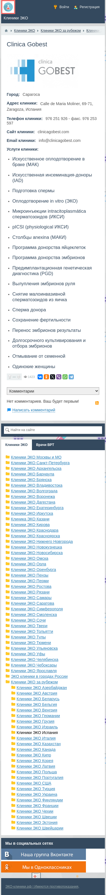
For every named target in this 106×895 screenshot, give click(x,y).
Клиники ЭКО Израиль (37, 727)
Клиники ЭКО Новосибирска (37, 552)
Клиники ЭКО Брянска (31, 479)
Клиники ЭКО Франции (38, 805)
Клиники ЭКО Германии (38, 715)
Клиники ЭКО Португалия (40, 777)
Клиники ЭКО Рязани (30, 592)
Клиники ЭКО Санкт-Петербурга (40, 463)
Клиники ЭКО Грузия (36, 721)
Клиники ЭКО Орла (28, 564)
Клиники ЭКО (16, 445)
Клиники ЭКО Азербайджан (42, 687)
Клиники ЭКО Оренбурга (33, 569)
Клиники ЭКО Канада (36, 749)
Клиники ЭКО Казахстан (39, 744)
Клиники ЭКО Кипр (34, 755)
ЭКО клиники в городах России (39, 676)
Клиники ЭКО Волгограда (34, 491)
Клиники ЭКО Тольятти (32, 631)
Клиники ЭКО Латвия (36, 766)
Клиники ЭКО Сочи (28, 620)
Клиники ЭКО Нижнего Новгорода (42, 541)
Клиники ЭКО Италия (36, 738)
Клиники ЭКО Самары (31, 597)
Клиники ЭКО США (34, 783)
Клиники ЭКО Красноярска (35, 536)
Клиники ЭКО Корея (35, 760)
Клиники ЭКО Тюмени (31, 642)
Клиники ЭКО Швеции (37, 817)
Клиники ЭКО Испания (37, 732)
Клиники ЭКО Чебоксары (34, 665)
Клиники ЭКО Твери (29, 626)
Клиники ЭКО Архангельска (36, 468)
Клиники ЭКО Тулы (28, 637)
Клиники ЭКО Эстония (37, 822)
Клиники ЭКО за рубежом (34, 682)
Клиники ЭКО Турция (36, 789)
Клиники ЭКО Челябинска (35, 659)
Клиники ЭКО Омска (29, 558)
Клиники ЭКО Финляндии (40, 800)
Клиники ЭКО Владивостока (36, 485)
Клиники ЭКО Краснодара (35, 530)
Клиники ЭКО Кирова (30, 524)
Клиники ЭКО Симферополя (37, 609)
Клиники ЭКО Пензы (29, 575)
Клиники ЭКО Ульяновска (34, 648)
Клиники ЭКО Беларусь (38, 699)
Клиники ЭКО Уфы (28, 654)
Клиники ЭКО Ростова (31, 586)
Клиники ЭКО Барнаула (32, 474)
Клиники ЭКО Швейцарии (40, 828)
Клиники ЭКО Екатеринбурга (37, 508)
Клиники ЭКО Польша (37, 772)
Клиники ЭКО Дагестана (33, 502)
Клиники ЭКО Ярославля (34, 671)
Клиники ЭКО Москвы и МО (36, 457)
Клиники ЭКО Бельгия (37, 704)
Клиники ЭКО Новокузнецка (36, 547)
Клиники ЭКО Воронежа (33, 496)
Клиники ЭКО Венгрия (37, 710)
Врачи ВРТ (45, 445)
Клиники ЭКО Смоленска (34, 614)
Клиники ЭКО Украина (37, 794)
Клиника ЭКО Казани (30, 519)
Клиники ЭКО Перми (30, 581)
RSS (97, 403)
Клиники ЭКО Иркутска (32, 513)
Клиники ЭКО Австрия (37, 693)
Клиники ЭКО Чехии (35, 811)
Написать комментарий (33, 410)
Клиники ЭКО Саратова (32, 603)
